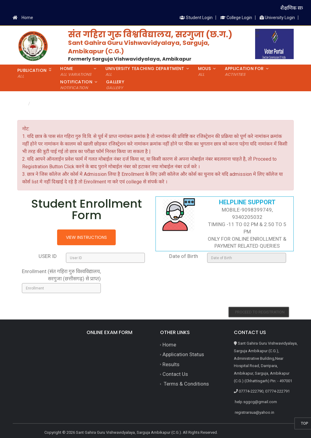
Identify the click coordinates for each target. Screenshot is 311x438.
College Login (236, 17)
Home (27, 17)
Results (170, 364)
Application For (244, 71)
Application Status (183, 354)
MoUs (204, 71)
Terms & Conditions (185, 384)
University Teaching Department (144, 71)
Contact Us (175, 374)
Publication (31, 73)
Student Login (196, 17)
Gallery (115, 85)
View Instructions (86, 237)
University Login (277, 17)
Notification (76, 85)
